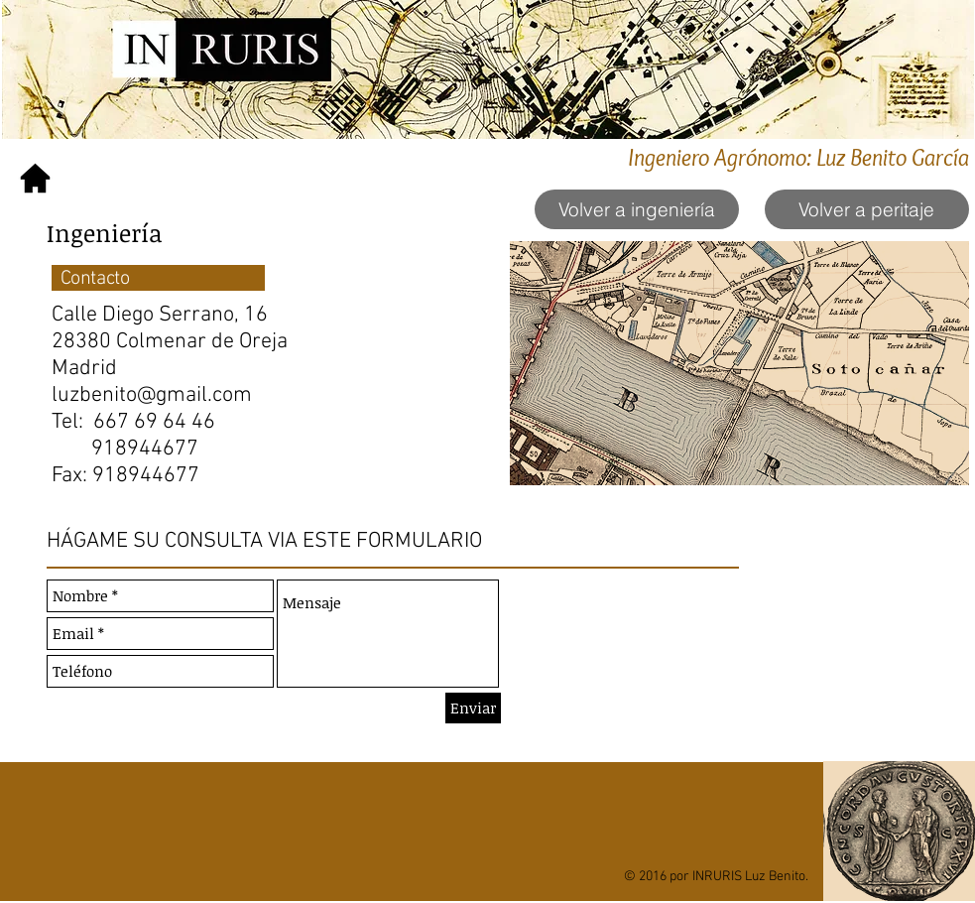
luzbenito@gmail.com (152, 395)
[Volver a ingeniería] (637, 209)
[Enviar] (473, 708)
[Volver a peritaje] (867, 209)
